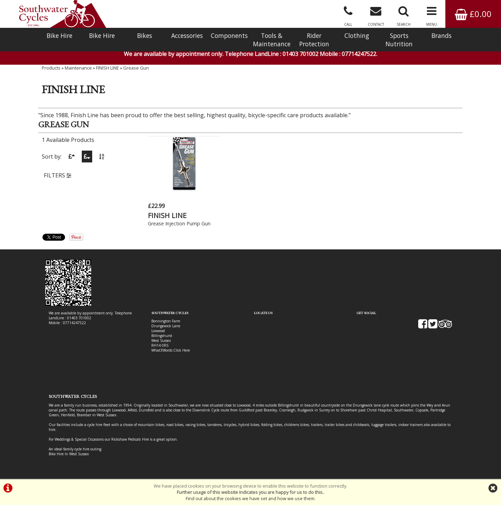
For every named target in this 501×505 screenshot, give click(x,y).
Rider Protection (314, 39)
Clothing (356, 35)
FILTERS (57, 175)
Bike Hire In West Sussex (69, 453)
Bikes (144, 35)
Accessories (187, 35)
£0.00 (473, 13)
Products (51, 68)
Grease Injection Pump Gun (179, 223)
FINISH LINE (107, 68)
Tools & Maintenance (272, 39)
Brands (441, 35)
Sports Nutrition (399, 39)
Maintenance (78, 68)
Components (229, 35)
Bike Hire (59, 35)
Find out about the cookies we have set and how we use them (250, 498)
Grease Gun (136, 68)
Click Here (181, 350)
